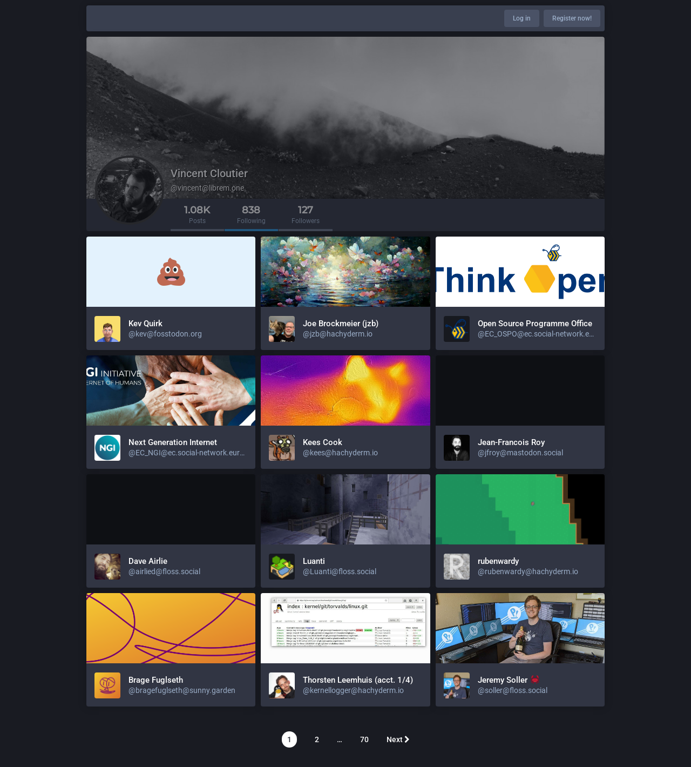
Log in (522, 18)
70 (364, 739)
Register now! (572, 18)
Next (398, 739)
